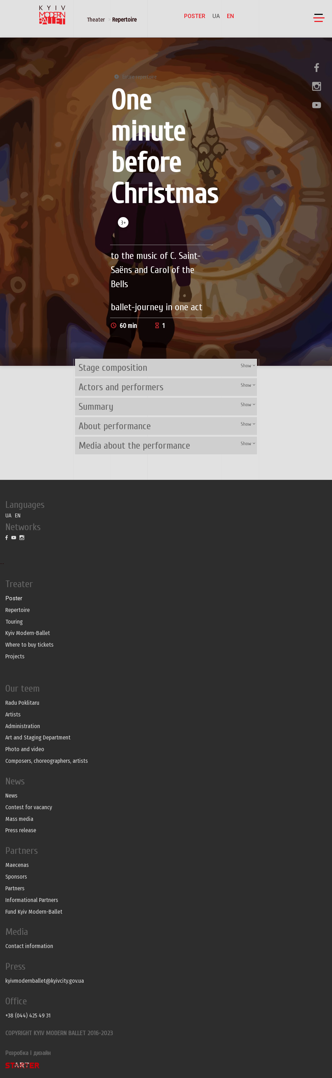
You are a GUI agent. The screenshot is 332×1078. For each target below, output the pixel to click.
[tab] (166, 367)
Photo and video (24, 749)
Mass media (19, 819)
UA (216, 16)
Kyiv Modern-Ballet (27, 633)
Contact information (29, 946)
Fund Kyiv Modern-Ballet (33, 911)
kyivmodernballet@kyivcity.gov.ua (44, 980)
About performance (115, 426)
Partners (14, 888)
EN (230, 16)
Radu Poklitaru (22, 702)
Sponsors (16, 876)
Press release (20, 830)
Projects (14, 656)
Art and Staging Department (37, 737)
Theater (96, 19)
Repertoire (124, 19)
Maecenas (17, 865)
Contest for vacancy (28, 807)
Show (248, 366)
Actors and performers (121, 387)
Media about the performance (134, 445)
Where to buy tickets (29, 644)
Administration (22, 726)
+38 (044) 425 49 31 (28, 1015)
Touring (14, 621)
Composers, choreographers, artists (46, 761)
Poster (194, 16)
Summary (96, 406)
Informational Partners (31, 900)
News (11, 795)
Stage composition (113, 367)
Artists (13, 714)
